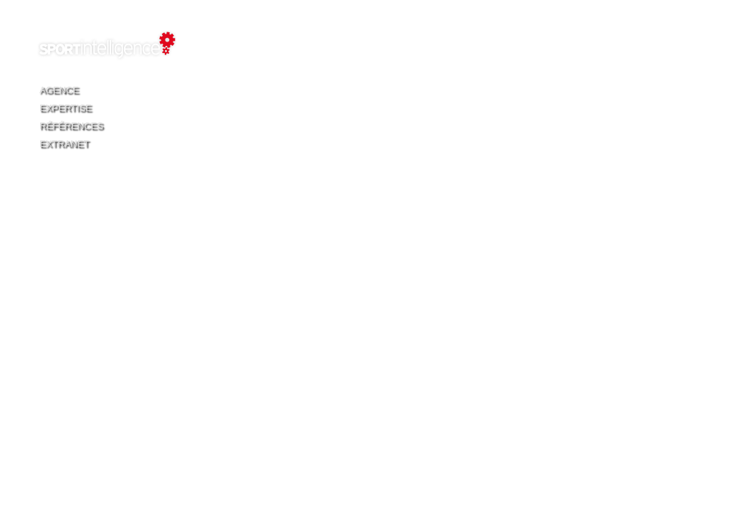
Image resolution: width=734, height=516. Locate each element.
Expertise (65, 107)
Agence (59, 90)
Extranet (64, 143)
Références (71, 125)
